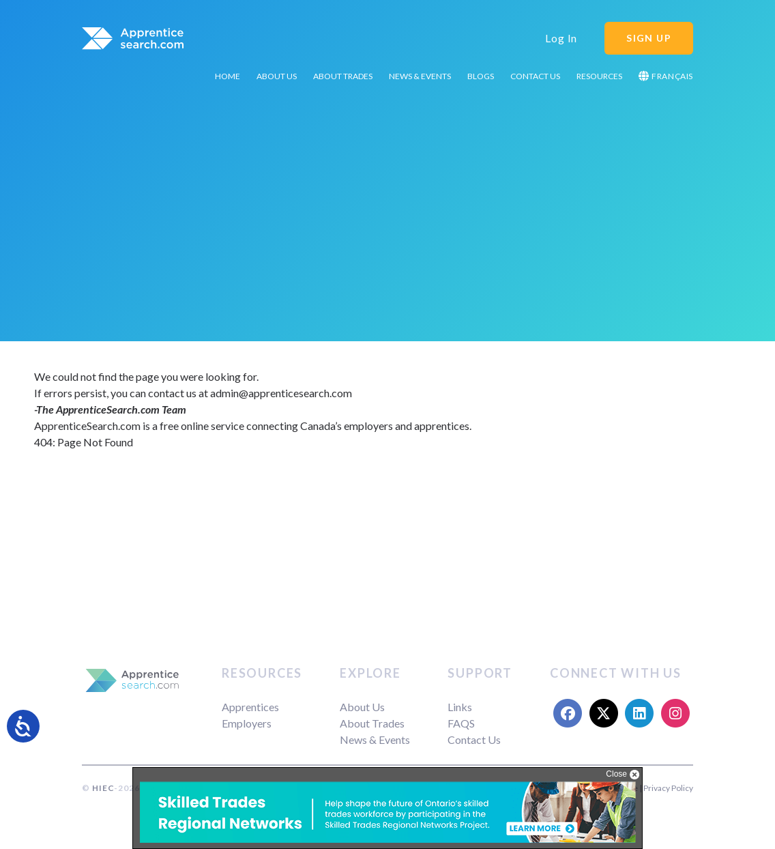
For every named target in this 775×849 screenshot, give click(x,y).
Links (460, 706)
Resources (599, 76)
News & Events (420, 76)
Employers (247, 723)
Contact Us (535, 76)
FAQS (461, 723)
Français (666, 76)
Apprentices (250, 706)
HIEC (103, 788)
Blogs (480, 76)
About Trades (342, 76)
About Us (277, 76)
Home (227, 76)
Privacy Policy (668, 788)
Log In (561, 37)
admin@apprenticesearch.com (281, 392)
